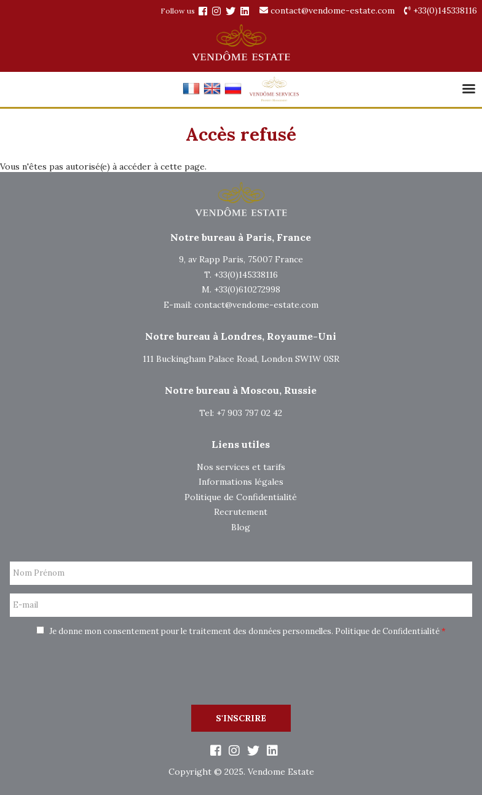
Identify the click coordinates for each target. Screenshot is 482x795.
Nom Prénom (39, 573)
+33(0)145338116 (440, 10)
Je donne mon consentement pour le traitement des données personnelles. (241, 631)
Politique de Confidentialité (240, 497)
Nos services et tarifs (241, 466)
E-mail (25, 605)
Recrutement (240, 511)
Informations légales (241, 481)
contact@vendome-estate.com (327, 10)
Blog (240, 527)
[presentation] (241, 672)
